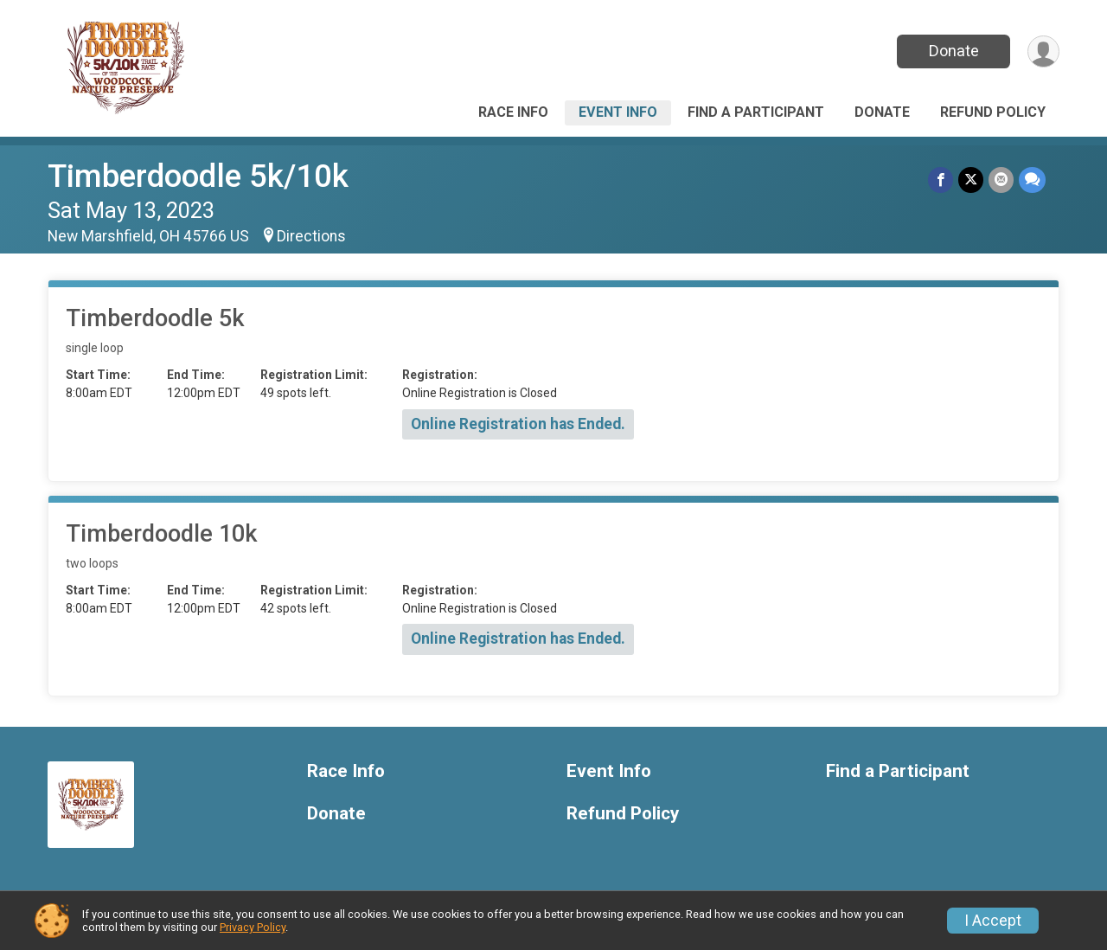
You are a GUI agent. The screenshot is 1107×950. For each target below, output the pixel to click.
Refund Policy (993, 112)
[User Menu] (1043, 51)
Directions (311, 236)
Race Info (513, 112)
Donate (954, 51)
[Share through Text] (1032, 179)
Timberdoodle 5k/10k (198, 176)
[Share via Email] (1001, 179)
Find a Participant (756, 112)
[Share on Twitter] (970, 179)
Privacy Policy (252, 927)
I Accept (992, 920)
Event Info (618, 112)
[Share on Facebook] (940, 179)
